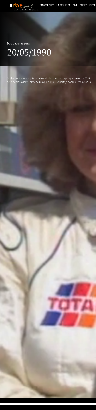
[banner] (26, 5)
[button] (10, 5)
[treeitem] (47, 5)
